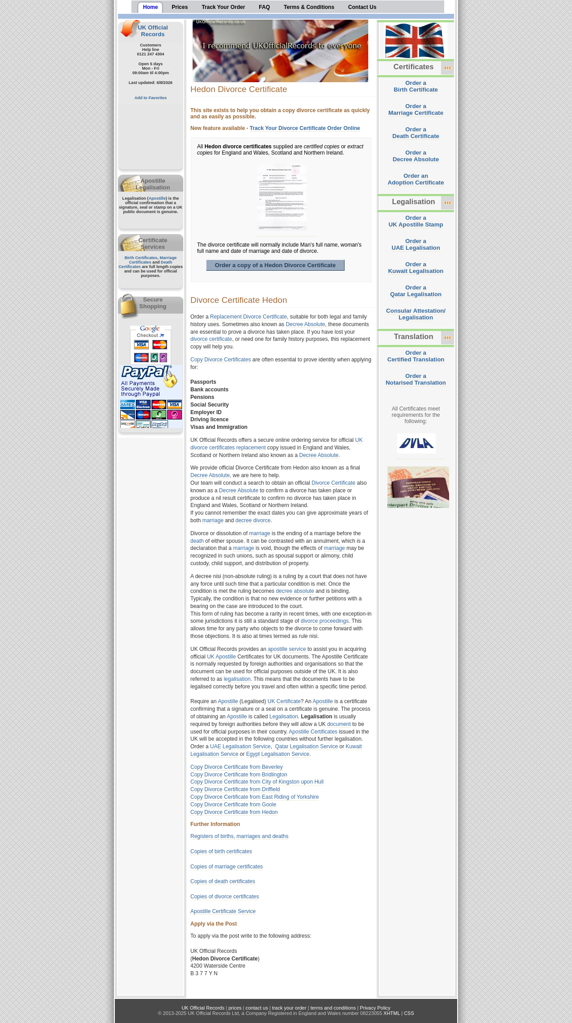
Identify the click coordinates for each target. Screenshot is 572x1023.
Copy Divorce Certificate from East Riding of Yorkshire (254, 797)
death (197, 541)
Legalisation (283, 716)
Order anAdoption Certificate (415, 179)
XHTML (391, 1013)
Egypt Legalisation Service (277, 754)
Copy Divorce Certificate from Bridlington (238, 774)
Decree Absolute (305, 324)
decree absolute (295, 591)
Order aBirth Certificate (416, 86)
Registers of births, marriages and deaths (239, 836)
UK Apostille (221, 657)
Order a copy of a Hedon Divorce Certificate (275, 265)
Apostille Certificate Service (223, 911)
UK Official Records (153, 31)
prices (234, 1007)
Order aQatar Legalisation (416, 291)
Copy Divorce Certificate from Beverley (236, 767)
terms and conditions (333, 1007)
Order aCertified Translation (416, 356)
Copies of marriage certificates (226, 867)
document (339, 724)
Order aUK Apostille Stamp (416, 221)
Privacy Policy (375, 1007)
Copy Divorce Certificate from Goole (233, 804)
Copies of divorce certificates (224, 896)
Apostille (157, 198)
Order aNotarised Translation (416, 379)
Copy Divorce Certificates (220, 359)
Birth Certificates (141, 258)
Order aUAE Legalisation (415, 244)
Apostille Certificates (313, 732)
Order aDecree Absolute (416, 156)
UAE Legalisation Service (240, 746)
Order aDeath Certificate (415, 132)
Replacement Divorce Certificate (248, 317)
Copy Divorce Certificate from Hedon (234, 812)
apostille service (287, 649)
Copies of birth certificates (221, 851)
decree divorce (253, 520)
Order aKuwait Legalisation (416, 267)
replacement (251, 447)
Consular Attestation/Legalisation (416, 314)
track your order (289, 1007)
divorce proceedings (325, 621)
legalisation (237, 679)
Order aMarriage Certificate (415, 109)
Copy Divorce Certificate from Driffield (235, 789)
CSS (409, 1013)
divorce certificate (211, 339)
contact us (257, 1007)
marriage (212, 520)
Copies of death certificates (222, 881)
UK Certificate (284, 701)
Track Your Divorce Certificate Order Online (305, 128)
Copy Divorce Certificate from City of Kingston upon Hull (257, 782)
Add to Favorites (151, 98)
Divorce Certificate (333, 483)
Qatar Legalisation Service (306, 746)
